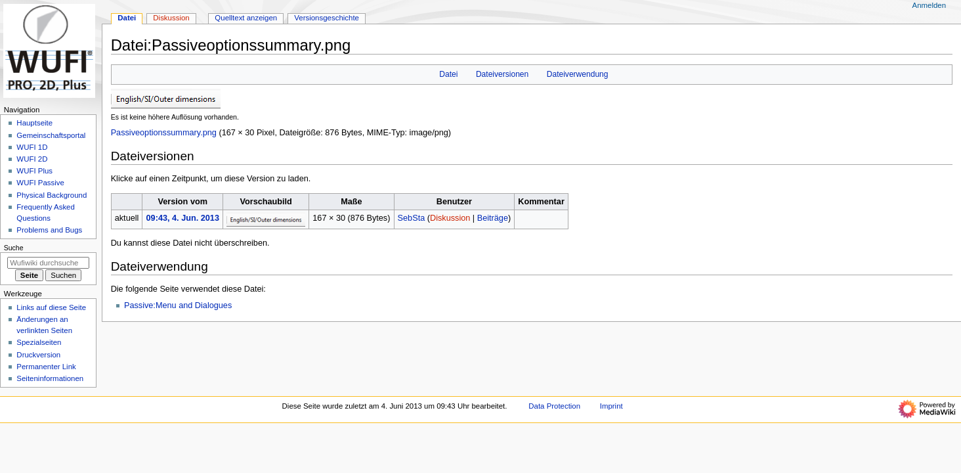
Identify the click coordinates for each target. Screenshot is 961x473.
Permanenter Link (45, 367)
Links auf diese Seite (51, 307)
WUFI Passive (40, 183)
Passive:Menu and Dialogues (178, 305)
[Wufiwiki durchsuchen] (48, 263)
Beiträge (492, 218)
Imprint (611, 406)
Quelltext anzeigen (246, 18)
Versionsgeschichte (326, 18)
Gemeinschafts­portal (50, 135)
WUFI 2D (31, 159)
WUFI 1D (31, 147)
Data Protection (554, 406)
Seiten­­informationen (49, 378)
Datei (448, 74)
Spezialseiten (38, 342)
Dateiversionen (502, 74)
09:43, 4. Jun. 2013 (182, 218)
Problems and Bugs (49, 230)
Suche (14, 248)
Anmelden (929, 5)
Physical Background (51, 195)
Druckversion (38, 355)
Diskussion (450, 218)
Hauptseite (34, 123)
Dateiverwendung (578, 74)
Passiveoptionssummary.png (164, 132)
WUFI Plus (34, 171)
